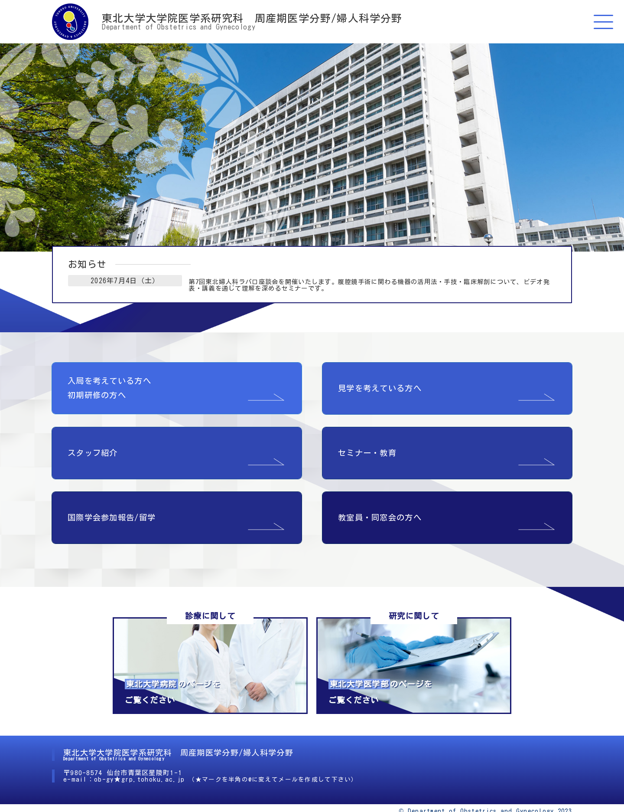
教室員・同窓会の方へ (380, 503)
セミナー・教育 (367, 438)
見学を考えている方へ (380, 373)
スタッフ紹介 (93, 438)
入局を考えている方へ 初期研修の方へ (109, 373)
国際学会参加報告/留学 (112, 503)
